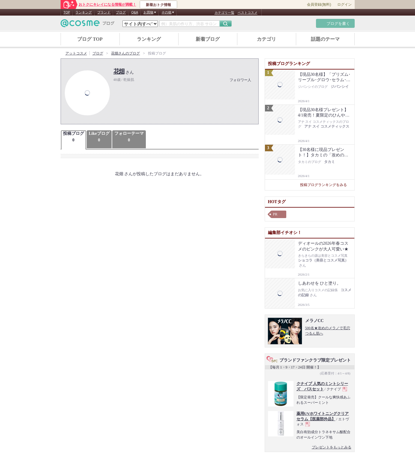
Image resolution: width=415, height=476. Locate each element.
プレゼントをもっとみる (331, 447)
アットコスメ (76, 53)
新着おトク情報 (158, 5)
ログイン (344, 4)
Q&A (134, 12)
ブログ (121, 12)
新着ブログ (208, 39)
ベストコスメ (247, 12)
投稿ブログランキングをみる (325, 185)
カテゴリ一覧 (224, 12)
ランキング (83, 12)
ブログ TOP (90, 39)
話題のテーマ (325, 39)
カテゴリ (266, 39)
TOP (67, 12)
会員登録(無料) (319, 4)
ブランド (103, 12)
